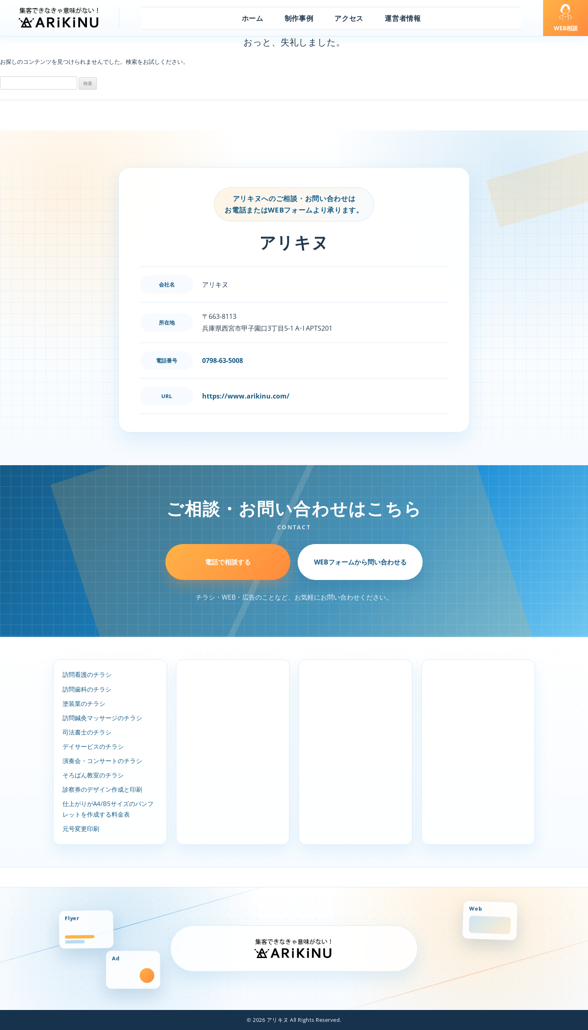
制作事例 (299, 18)
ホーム (252, 18)
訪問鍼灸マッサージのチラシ (102, 718)
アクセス (348, 18)
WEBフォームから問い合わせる (360, 562)
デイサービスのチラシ (93, 746)
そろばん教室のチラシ (93, 775)
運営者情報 (403, 18)
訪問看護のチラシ (86, 674)
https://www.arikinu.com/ (246, 396)
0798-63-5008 (222, 360)
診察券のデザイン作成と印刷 (102, 789)
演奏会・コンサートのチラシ (102, 761)
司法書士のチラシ (86, 732)
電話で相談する (228, 562)
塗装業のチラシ (83, 704)
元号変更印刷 (80, 829)
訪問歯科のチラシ (86, 689)
